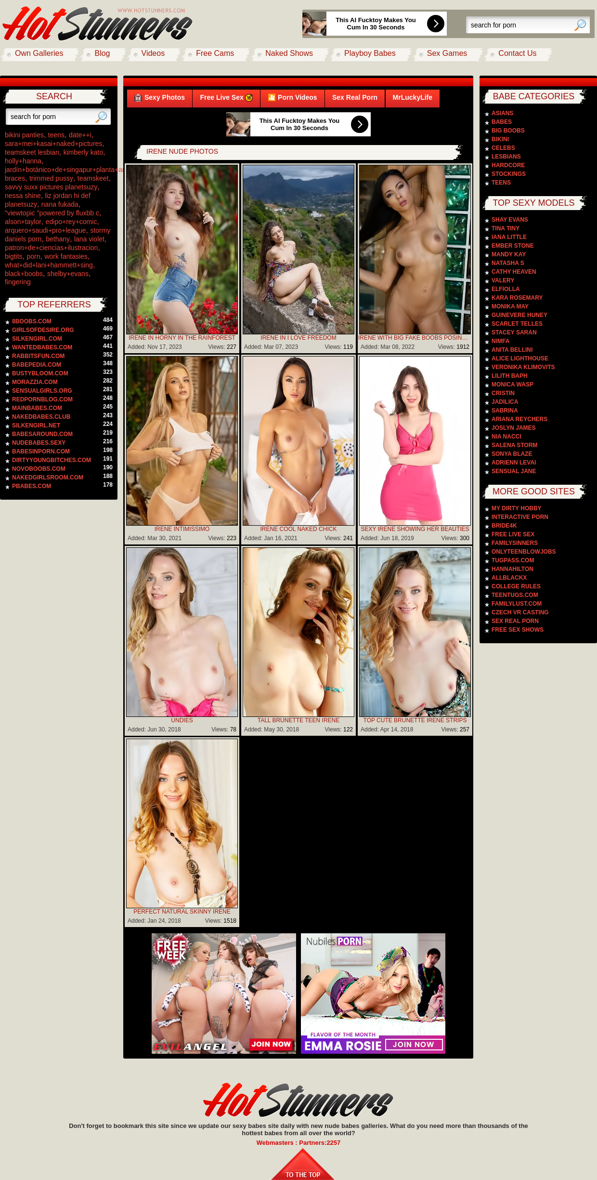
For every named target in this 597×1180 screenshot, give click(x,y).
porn (33, 256)
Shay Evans (510, 219)
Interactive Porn (520, 517)
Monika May (510, 306)
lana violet (89, 239)
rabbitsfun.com (38, 356)
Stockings (509, 174)
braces (15, 178)
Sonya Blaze (512, 454)
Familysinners (515, 543)
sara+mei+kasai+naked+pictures (53, 143)
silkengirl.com (37, 338)
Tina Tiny (505, 228)
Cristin (503, 393)
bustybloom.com (40, 373)
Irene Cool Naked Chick (298, 529)
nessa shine (23, 195)
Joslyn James (514, 427)
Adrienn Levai (514, 462)
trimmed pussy (51, 178)
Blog (102, 53)
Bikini (500, 139)
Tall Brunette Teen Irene (298, 720)
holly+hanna (23, 161)
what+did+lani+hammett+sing (49, 265)
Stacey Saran (514, 332)
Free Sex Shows (518, 629)
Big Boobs (508, 130)
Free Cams (215, 53)
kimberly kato (83, 152)
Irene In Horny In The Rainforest (182, 337)
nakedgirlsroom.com (47, 477)
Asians (502, 113)
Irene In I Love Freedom (298, 337)
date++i (80, 135)
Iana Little (509, 237)
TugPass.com (513, 560)
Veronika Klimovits (523, 367)
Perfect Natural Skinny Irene (182, 911)
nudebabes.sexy (38, 442)
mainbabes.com (37, 408)
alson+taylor (23, 221)
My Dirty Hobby (517, 508)
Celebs (503, 148)
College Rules (516, 586)
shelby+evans (68, 274)
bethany (58, 239)
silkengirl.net (36, 425)
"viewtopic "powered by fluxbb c (52, 213)
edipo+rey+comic (71, 221)
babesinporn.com (41, 451)
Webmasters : (278, 1142)
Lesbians (506, 156)
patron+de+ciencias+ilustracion (51, 248)
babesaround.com (42, 434)
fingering (18, 282)
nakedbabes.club (41, 416)
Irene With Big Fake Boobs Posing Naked (415, 337)
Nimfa (500, 341)
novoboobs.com (38, 468)
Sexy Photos (159, 97)
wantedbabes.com (42, 347)
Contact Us (517, 53)
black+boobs (24, 274)
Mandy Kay (509, 254)
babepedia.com (36, 364)
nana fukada (59, 204)
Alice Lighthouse (520, 358)
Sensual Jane (514, 471)
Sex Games (447, 53)
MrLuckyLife (412, 97)
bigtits (14, 256)
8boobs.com (32, 321)
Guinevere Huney (519, 315)
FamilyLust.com (517, 603)
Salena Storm (514, 445)
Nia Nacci (506, 436)
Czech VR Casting (520, 612)
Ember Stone (513, 245)
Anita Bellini (512, 349)
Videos (153, 53)
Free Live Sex (226, 97)
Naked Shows (289, 53)
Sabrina (505, 410)
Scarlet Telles (517, 323)
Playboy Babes (370, 53)
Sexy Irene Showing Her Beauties (415, 529)
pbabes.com (31, 486)
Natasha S (508, 263)
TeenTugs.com (515, 595)
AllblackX (509, 577)
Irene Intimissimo (182, 529)
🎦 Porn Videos (292, 97)
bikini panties (24, 135)
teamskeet (93, 178)
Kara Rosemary (517, 297)
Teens (501, 182)
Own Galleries (39, 53)
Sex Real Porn (354, 97)
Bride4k (504, 525)
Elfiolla (506, 289)
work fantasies (65, 256)
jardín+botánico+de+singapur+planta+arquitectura (79, 169)
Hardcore (508, 165)
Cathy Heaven (514, 271)
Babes (502, 122)
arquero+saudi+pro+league (45, 230)
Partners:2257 (319, 1142)
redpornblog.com (42, 399)
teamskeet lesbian (32, 152)
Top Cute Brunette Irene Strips (415, 720)
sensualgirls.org (42, 390)
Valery (503, 280)
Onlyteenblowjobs (524, 551)
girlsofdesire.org (43, 330)
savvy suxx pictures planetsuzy (51, 187)
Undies (182, 720)
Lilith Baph (510, 375)
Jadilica (505, 401)
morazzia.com (35, 382)
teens (56, 135)
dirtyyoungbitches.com (51, 460)
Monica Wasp (512, 384)
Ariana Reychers (519, 419)
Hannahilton (512, 569)
